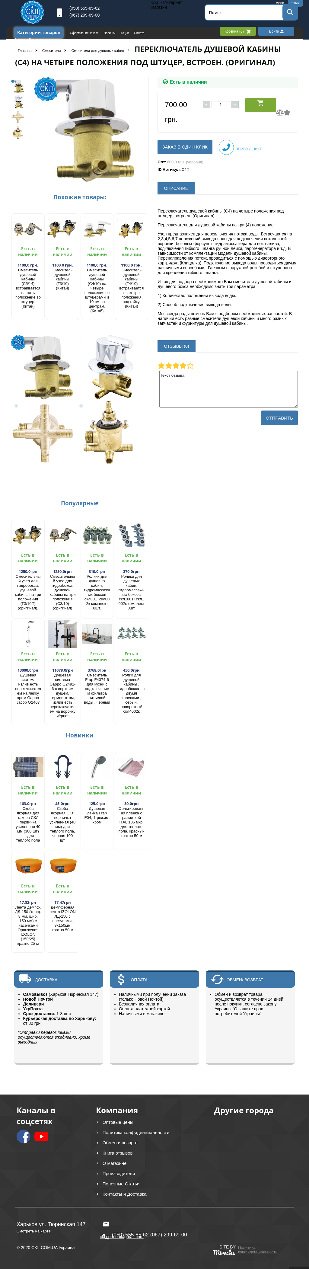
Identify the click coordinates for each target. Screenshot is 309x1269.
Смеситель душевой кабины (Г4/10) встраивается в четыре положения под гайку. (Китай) (131, 288)
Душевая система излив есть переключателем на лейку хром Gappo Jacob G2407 (28, 689)
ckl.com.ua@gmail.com (122, 1224)
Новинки (110, 33)
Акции (125, 33)
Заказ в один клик (185, 146)
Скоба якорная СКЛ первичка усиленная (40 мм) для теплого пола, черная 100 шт (62, 824)
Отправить (279, 417)
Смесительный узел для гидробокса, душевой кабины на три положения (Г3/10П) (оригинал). (28, 592)
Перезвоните (240, 147)
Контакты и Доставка (125, 1194)
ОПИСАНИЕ (176, 188)
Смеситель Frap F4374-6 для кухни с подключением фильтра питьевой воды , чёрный (97, 689)
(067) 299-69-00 (84, 15)
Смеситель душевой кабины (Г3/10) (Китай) (62, 279)
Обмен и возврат (120, 1142)
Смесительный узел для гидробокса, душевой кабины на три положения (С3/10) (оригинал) (62, 592)
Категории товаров (38, 32)
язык (295, 3)
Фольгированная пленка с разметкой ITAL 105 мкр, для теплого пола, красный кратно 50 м (132, 822)
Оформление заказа (85, 33)
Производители (119, 1173)
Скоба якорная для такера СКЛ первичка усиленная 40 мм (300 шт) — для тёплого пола (28, 824)
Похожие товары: (79, 197)
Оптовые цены (118, 1122)
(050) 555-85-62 (84, 8)
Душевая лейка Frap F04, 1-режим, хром (97, 815)
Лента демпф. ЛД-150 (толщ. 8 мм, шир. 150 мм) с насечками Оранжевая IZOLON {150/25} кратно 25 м (28, 925)
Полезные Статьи (121, 1183)
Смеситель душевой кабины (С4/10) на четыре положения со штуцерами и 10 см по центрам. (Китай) (97, 290)
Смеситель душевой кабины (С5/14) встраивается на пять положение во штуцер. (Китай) (28, 288)
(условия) (194, 162)
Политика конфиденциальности (136, 1132)
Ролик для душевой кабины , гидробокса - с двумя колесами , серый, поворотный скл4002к (132, 693)
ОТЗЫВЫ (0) (176, 346)
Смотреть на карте (34, 1231)
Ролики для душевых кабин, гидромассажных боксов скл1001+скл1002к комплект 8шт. (131, 592)
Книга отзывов (118, 1153)
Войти (276, 31)
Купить (261, 105)
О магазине (115, 1163)
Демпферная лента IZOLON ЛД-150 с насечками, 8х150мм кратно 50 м (62, 918)
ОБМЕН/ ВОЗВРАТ (245, 979)
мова (280, 3)
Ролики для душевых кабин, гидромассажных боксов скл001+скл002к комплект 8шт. (97, 592)
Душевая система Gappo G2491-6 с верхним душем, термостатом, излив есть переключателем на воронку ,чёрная (62, 695)
